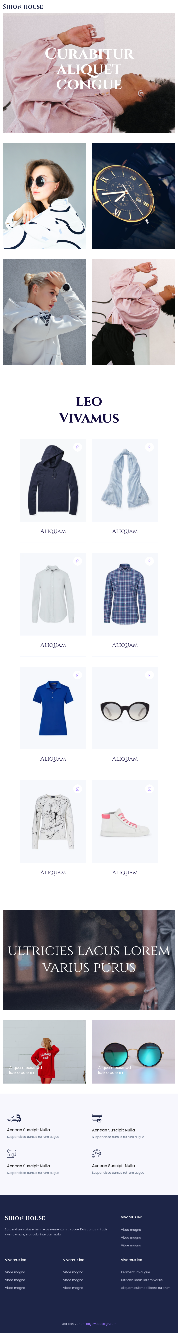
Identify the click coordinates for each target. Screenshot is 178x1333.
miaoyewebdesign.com (99, 1324)
